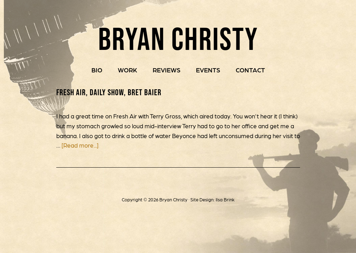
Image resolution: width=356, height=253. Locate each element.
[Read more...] (80, 145)
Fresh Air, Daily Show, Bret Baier (109, 92)
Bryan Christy (178, 35)
